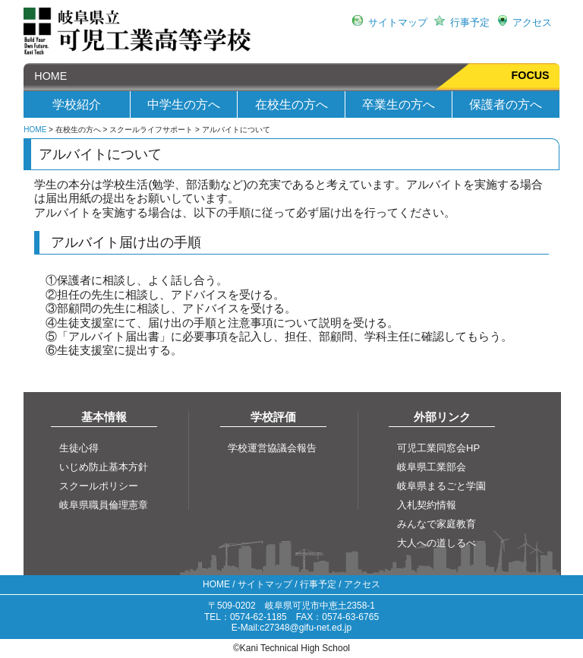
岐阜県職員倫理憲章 (103, 505)
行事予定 (470, 22)
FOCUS (531, 75)
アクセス (532, 22)
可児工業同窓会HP (438, 448)
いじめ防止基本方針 (103, 467)
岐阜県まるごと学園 (441, 486)
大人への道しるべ (436, 543)
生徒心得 (79, 448)
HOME (45, 76)
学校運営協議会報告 (272, 448)
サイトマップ (397, 22)
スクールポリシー (98, 486)
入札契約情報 (426, 505)
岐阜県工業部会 (431, 467)
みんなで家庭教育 (436, 524)
